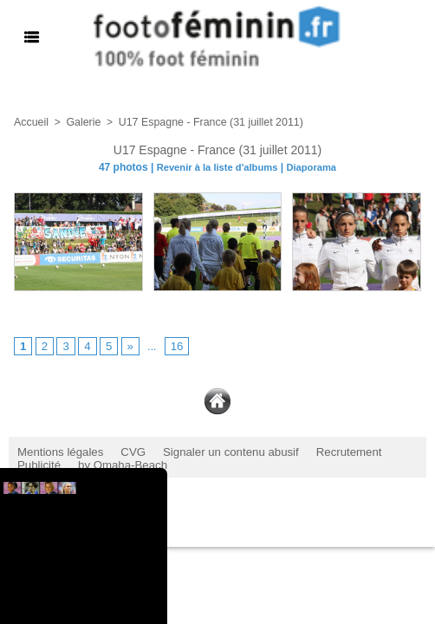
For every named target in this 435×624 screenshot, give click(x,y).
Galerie (82, 122)
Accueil (31, 122)
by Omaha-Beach (57, 463)
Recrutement (323, 451)
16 (173, 345)
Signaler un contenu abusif (214, 451)
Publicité (389, 451)
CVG (124, 451)
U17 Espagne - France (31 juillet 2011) (205, 122)
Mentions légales (56, 451)
